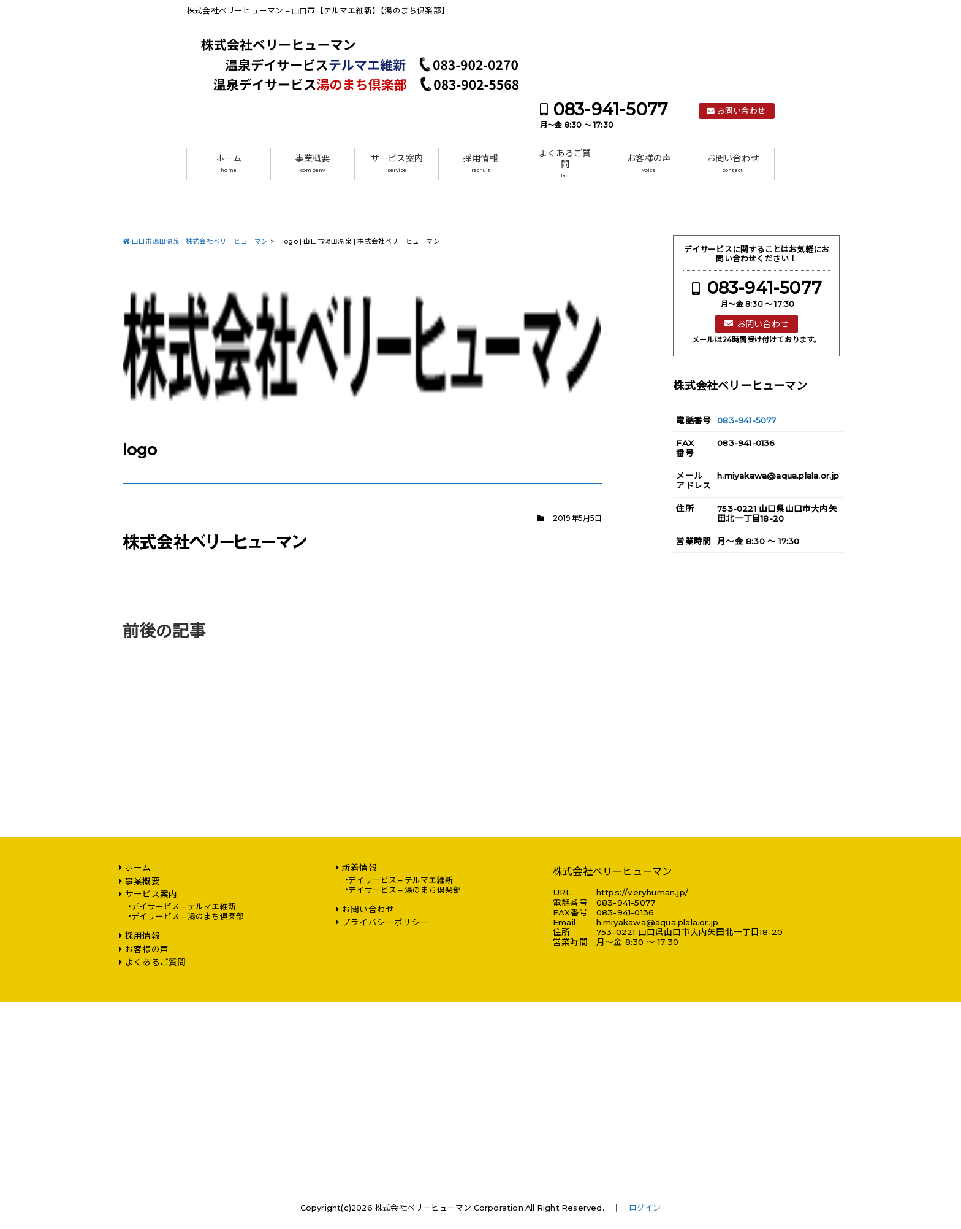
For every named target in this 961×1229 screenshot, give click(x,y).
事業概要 (312, 163)
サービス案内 (397, 163)
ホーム (229, 163)
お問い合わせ (741, 110)
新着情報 (359, 868)
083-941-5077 (610, 109)
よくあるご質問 (565, 163)
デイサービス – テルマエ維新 (183, 906)
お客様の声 (648, 163)
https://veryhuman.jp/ (642, 892)
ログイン (645, 1207)
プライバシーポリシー (385, 922)
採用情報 (480, 163)
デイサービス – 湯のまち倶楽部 (187, 916)
